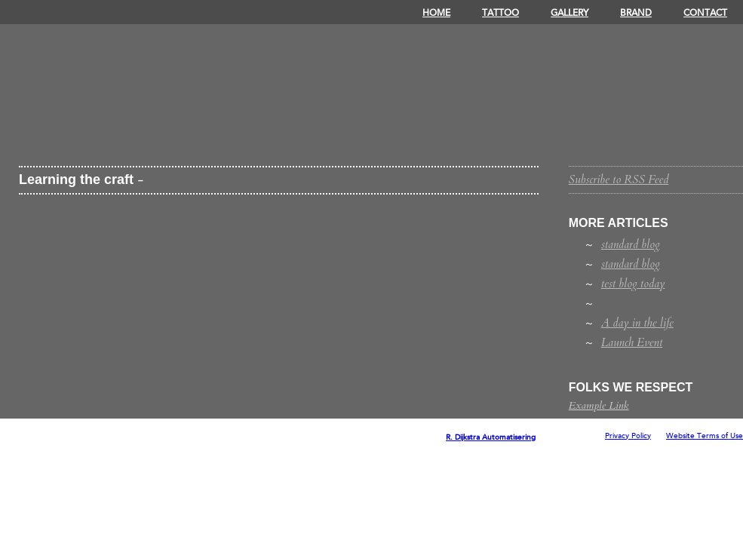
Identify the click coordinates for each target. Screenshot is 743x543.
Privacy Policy (628, 435)
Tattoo (500, 13)
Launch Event (631, 342)
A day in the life (637, 322)
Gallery (569, 13)
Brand (636, 13)
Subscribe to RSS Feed (619, 179)
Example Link (599, 405)
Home (436, 13)
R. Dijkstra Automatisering (491, 437)
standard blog (630, 244)
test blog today (633, 283)
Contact (705, 13)
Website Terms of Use (704, 435)
